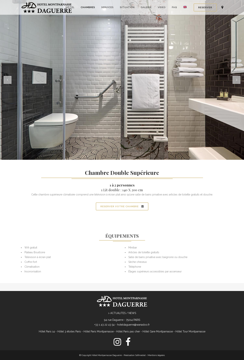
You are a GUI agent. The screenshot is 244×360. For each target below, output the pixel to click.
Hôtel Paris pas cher (128, 331)
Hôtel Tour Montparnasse (190, 331)
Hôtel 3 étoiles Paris (69, 331)
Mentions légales (156, 355)
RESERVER (205, 7)
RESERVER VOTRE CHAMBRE (122, 206)
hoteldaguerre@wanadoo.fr (133, 324)
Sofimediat (140, 355)
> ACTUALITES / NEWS (122, 313)
